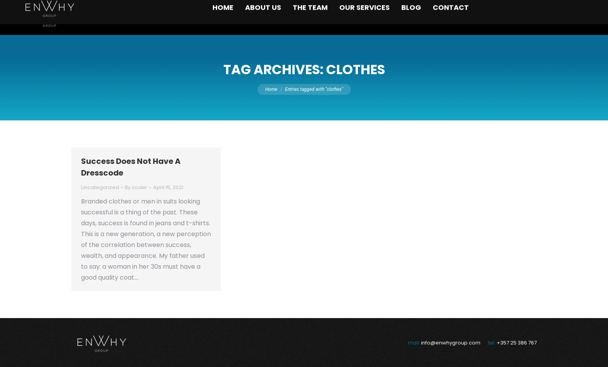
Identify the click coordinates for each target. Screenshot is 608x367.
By (136, 187)
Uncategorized (100, 187)
